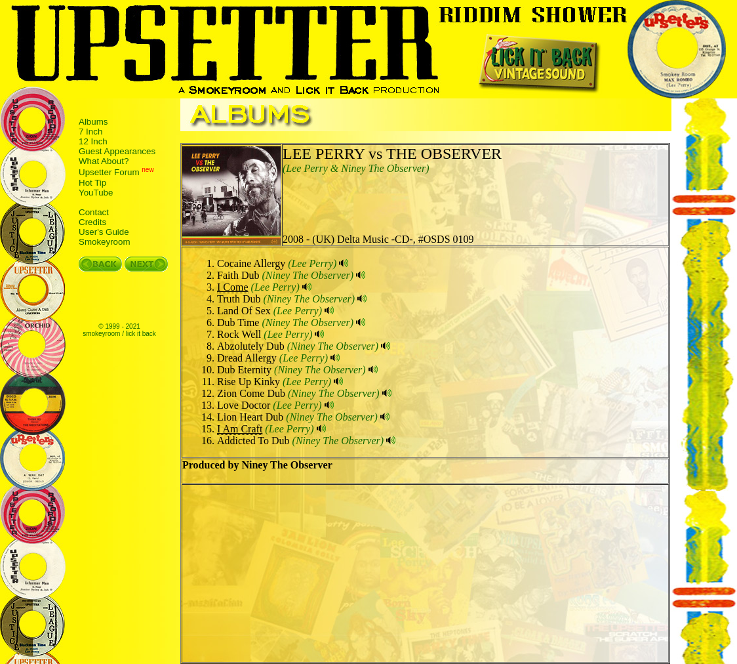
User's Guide (104, 232)
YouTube (96, 192)
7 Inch (90, 131)
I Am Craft (239, 428)
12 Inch (93, 141)
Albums (93, 122)
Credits (92, 222)
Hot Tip (92, 183)
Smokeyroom (104, 242)
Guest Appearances (117, 151)
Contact (94, 212)
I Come (233, 287)
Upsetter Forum (109, 173)
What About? (104, 161)
